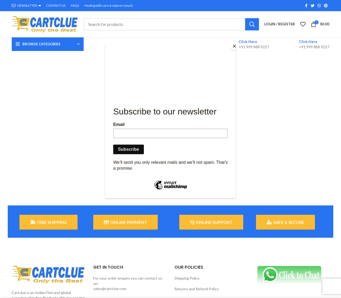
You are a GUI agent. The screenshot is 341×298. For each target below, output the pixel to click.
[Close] (234, 46)
